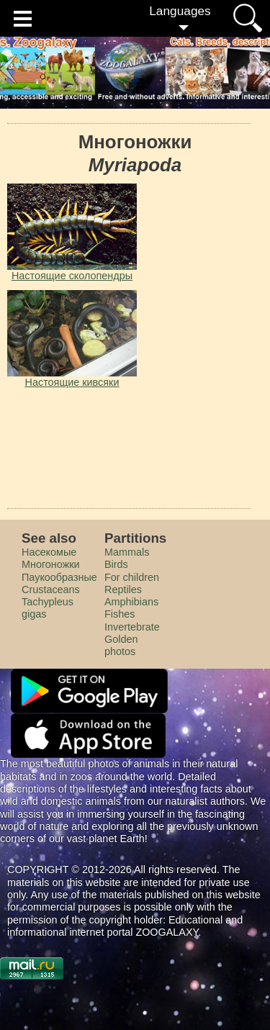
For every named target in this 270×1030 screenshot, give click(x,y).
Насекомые (49, 552)
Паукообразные (59, 577)
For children (131, 577)
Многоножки (51, 564)
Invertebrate (132, 627)
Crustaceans (51, 589)
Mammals (126, 552)
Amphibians (131, 601)
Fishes (119, 614)
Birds (116, 564)
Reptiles (123, 589)
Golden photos (121, 645)
